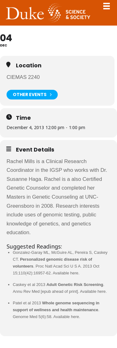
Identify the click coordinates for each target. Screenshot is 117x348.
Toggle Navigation (106, 6)
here (74, 273)
